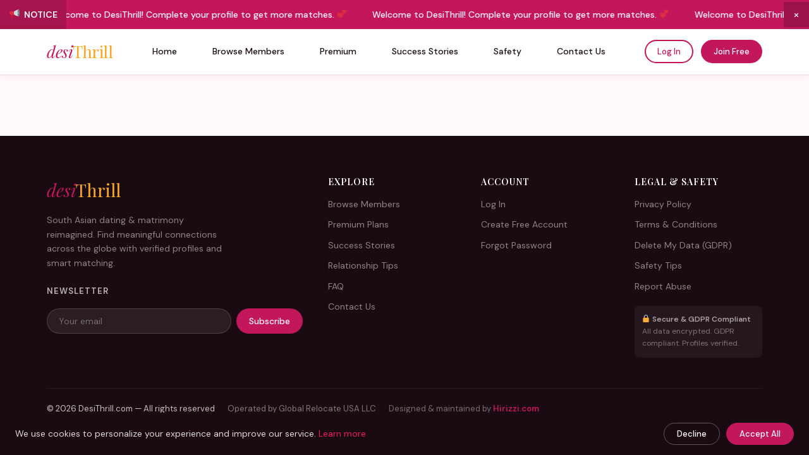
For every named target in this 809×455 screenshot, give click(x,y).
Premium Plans (358, 224)
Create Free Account (524, 224)
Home (164, 51)
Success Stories (425, 51)
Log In (669, 51)
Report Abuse (663, 286)
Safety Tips (658, 265)
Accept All (760, 433)
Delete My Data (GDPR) (683, 245)
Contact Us (581, 51)
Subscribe (269, 321)
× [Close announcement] (796, 14)
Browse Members (248, 51)
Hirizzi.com (516, 408)
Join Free (732, 51)
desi (80, 52)
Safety (507, 51)
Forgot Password (516, 245)
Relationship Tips (363, 265)
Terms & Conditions (676, 224)
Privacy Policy (663, 204)
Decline (692, 433)
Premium (338, 51)
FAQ (336, 286)
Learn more (342, 433)
